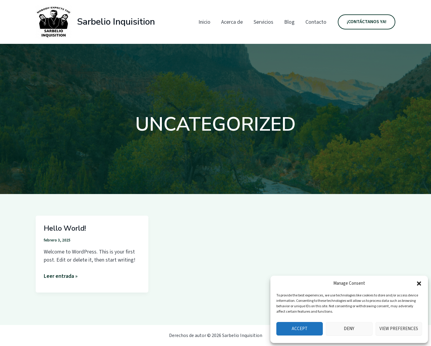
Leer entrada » (61, 276)
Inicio (204, 22)
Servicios (263, 22)
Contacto (315, 22)
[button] (419, 284)
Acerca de (232, 22)
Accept (300, 329)
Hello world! (65, 228)
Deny (349, 329)
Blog (289, 22)
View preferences (398, 329)
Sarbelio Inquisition (116, 22)
